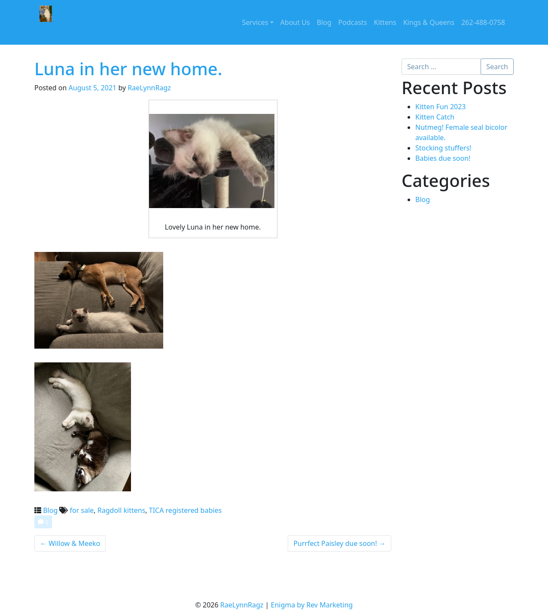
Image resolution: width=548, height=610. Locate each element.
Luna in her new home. (128, 68)
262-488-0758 (483, 22)
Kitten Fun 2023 (440, 106)
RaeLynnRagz (149, 87)
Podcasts (352, 22)
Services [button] (255, 22)
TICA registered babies (185, 510)
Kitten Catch (434, 117)
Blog (324, 22)
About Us (295, 22)
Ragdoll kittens (121, 510)
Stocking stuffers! (443, 148)
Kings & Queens (428, 22)
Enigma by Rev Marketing (312, 605)
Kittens (385, 22)
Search (497, 66)
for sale (82, 510)
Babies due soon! (442, 158)
